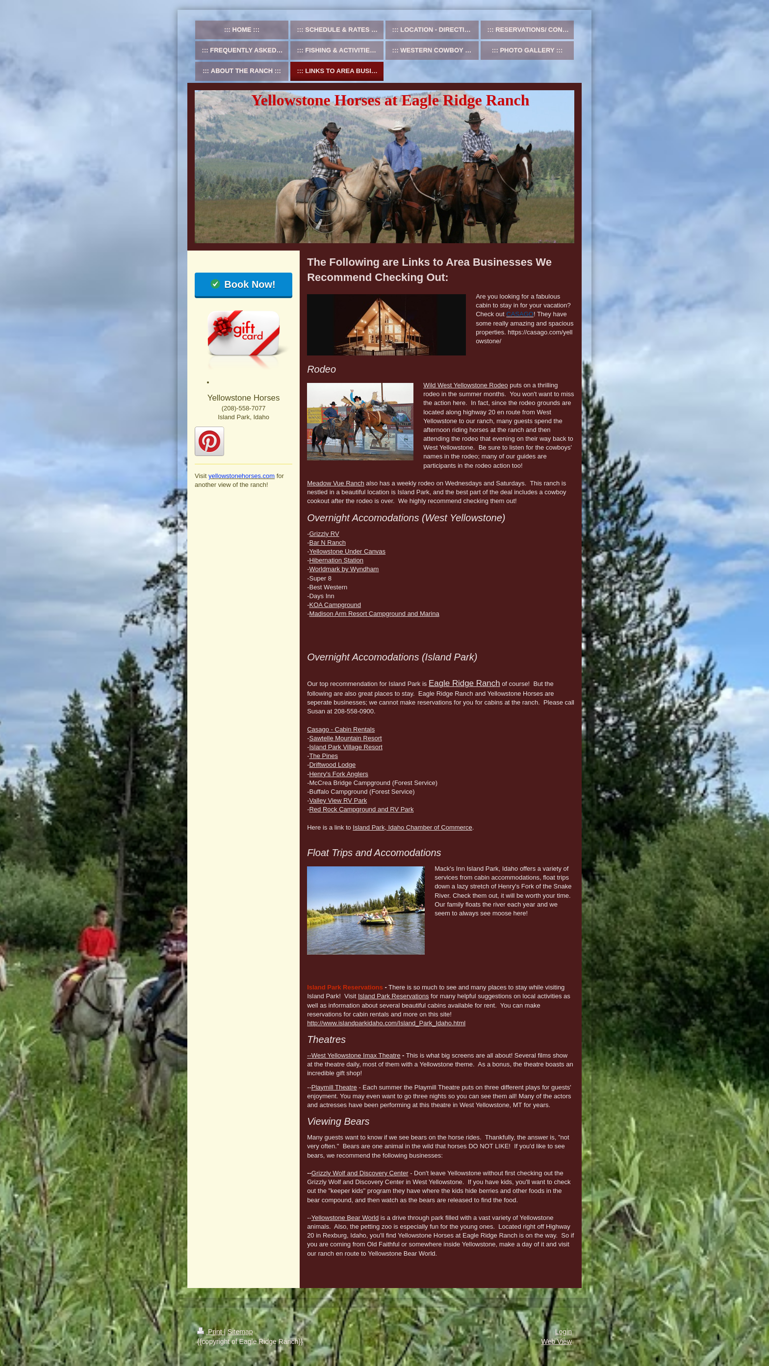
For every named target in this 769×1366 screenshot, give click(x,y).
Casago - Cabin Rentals (341, 729)
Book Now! (249, 284)
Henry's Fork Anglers (338, 774)
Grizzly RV (324, 533)
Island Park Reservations (393, 996)
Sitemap (240, 1332)
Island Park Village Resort (345, 747)
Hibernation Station (336, 560)
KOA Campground (335, 604)
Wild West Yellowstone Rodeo (465, 385)
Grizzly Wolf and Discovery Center (360, 1173)
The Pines (323, 755)
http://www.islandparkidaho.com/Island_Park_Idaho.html (386, 1023)
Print (210, 1332)
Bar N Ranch (327, 542)
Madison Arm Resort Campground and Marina (374, 613)
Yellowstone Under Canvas (347, 551)
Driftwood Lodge (332, 764)
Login (563, 1332)
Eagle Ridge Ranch (464, 683)
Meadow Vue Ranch (335, 483)
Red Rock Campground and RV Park (361, 809)
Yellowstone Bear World (345, 1217)
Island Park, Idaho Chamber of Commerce (412, 827)
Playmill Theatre (334, 1087)
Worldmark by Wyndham (344, 569)
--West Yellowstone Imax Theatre (353, 1055)
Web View (556, 1341)
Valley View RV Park (338, 800)
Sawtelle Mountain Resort (345, 738)
